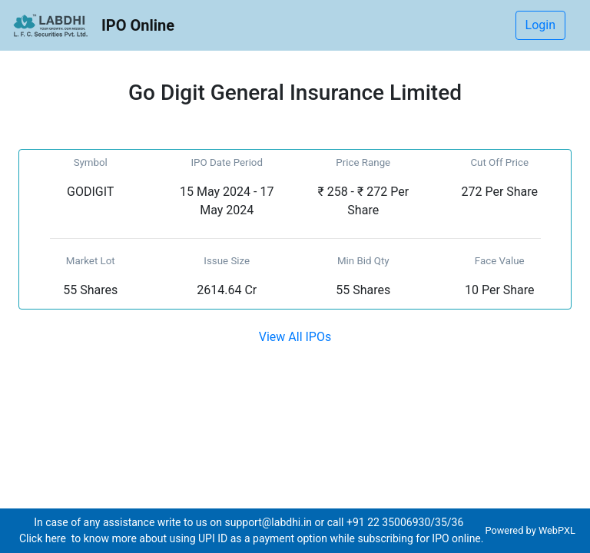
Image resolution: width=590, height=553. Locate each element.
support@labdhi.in (268, 522)
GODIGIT (90, 191)
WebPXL (558, 530)
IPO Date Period (227, 162)
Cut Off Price (499, 162)
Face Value (500, 261)
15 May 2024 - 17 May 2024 (226, 200)
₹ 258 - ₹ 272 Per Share (363, 200)
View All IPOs (295, 336)
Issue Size (227, 261)
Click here (43, 538)
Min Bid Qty (363, 261)
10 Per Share (500, 290)
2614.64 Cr (227, 290)
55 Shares (90, 290)
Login (540, 25)
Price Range (363, 162)
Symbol (91, 162)
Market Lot (90, 261)
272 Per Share (499, 191)
